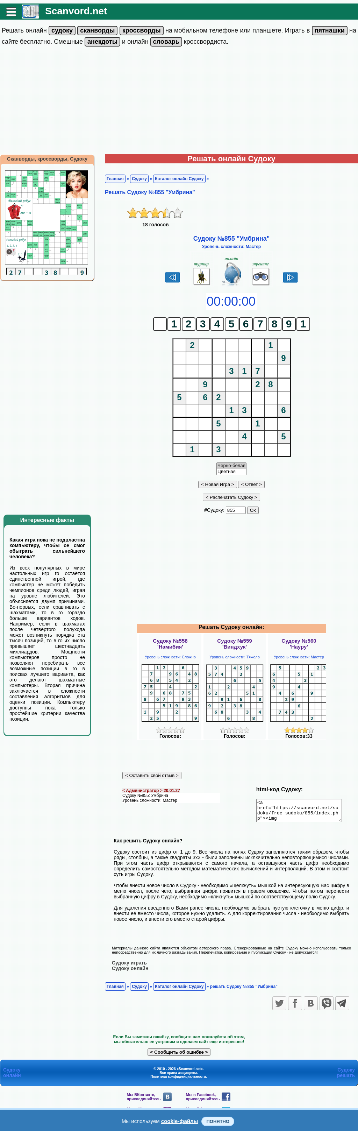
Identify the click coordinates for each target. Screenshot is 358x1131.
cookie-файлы (179, 1121)
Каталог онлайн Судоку (179, 178)
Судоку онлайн (130, 972)
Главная (115, 178)
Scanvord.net (76, 11)
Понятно (217, 1121)
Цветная (231, 472)
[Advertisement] (179, 102)
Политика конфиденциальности (178, 1080)
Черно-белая (231, 466)
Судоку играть (129, 966)
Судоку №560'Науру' (298, 644)
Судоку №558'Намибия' (170, 644)
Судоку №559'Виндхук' (234, 644)
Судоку (139, 178)
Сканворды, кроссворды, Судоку (47, 159)
